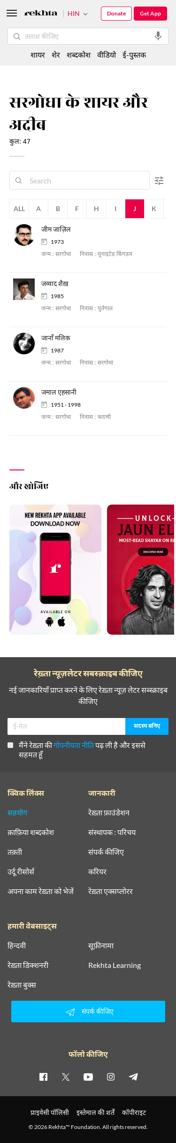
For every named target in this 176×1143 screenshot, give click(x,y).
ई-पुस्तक (134, 54)
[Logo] (41, 14)
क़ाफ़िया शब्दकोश (31, 832)
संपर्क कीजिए (106, 852)
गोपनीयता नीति (74, 744)
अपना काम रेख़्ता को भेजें (41, 891)
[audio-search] (158, 36)
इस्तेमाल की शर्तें (96, 1112)
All (19, 208)
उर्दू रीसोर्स (21, 871)
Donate (116, 13)
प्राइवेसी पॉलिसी (50, 1112)
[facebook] (43, 1076)
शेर (56, 54)
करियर (97, 871)
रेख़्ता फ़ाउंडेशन (109, 812)
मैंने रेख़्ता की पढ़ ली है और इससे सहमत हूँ (76, 749)
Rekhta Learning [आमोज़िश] (114, 965)
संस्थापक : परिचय (112, 832)
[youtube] (88, 1076)
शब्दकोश (79, 54)
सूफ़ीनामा (101, 945)
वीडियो (106, 54)
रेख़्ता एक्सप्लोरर (110, 891)
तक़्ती (15, 852)
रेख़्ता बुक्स (22, 985)
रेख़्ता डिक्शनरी (28, 965)
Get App (150, 13)
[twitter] (65, 1076)
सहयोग (17, 812)
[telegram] (133, 1076)
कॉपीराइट (134, 1112)
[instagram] (110, 1076)
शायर (38, 54)
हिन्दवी (17, 945)
